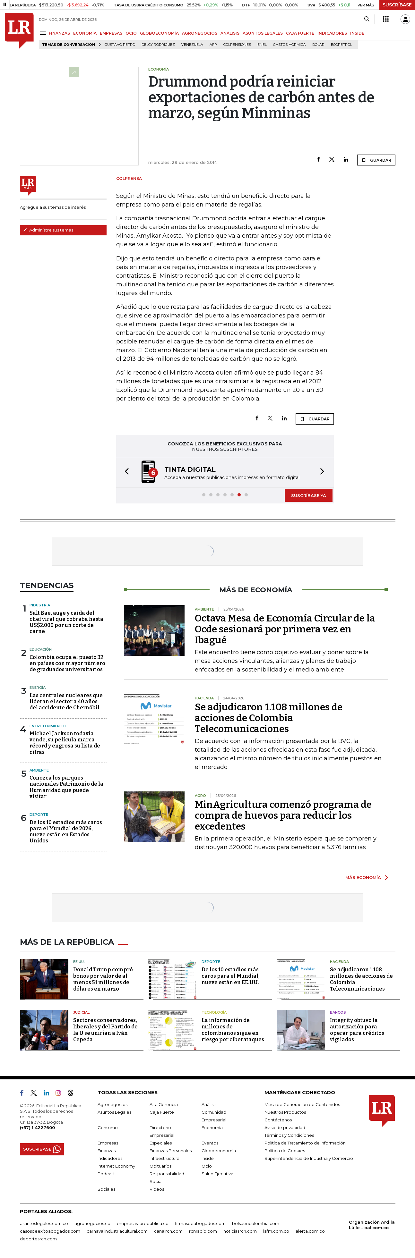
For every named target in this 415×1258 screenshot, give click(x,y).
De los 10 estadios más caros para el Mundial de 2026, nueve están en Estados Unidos (66, 831)
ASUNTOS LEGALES (263, 33)
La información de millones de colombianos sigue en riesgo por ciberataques (233, 1030)
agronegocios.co (92, 1223)
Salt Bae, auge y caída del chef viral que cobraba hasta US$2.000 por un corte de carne (66, 622)
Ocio (207, 1166)
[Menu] (44, 33)
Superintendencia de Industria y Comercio (308, 1158)
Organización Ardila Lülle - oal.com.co (372, 1225)
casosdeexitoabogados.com (50, 1231)
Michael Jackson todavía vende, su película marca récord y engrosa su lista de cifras (65, 742)
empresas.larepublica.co (143, 1223)
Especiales (161, 1142)
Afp (213, 45)
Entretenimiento (48, 726)
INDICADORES (332, 33)
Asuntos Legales (114, 1112)
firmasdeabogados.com (200, 1223)
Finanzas (107, 1150)
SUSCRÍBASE (397, 5)
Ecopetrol (341, 45)
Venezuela (192, 45)
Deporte (39, 814)
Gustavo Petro (120, 45)
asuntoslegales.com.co (44, 1223)
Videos (157, 1189)
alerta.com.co (310, 1231)
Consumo (108, 1127)
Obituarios (160, 1166)
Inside (208, 1158)
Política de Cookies (284, 1150)
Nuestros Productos (285, 1112)
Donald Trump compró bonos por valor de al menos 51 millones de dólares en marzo (103, 979)
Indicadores (110, 1158)
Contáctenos (278, 1119)
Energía (38, 687)
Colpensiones (237, 45)
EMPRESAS (111, 33)
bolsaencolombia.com (255, 1223)
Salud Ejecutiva (217, 1173)
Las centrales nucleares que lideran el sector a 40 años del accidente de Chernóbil (66, 701)
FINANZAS (59, 33)
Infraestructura (164, 1158)
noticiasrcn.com (240, 1231)
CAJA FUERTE (300, 33)
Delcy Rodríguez (158, 45)
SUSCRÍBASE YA (308, 495)
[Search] (366, 19)
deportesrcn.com (38, 1238)
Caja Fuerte (162, 1112)
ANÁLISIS (229, 33)
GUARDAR (376, 160)
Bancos (338, 1012)
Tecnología (214, 1012)
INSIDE (357, 33)
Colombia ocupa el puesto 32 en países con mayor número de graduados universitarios (67, 663)
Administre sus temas (48, 229)
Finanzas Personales (171, 1150)
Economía (212, 1127)
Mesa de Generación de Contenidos (302, 1104)
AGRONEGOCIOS (199, 33)
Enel (262, 45)
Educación (41, 649)
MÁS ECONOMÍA (363, 877)
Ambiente (39, 770)
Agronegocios (112, 1104)
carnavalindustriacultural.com (117, 1231)
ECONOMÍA (85, 33)
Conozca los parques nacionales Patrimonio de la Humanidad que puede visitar (66, 787)
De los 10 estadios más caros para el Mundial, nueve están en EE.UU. (231, 976)
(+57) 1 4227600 (37, 1127)
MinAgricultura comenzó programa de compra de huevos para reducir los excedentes (283, 815)
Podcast (106, 1173)
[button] (125, 472)
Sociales (106, 1189)
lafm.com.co (276, 1231)
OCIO (131, 33)
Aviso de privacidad (284, 1127)
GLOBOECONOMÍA (159, 33)
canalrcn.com (168, 1231)
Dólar (318, 45)
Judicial (81, 1012)
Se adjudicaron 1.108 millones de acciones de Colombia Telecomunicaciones (268, 718)
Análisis (209, 1104)
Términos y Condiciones (289, 1135)
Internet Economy (116, 1166)
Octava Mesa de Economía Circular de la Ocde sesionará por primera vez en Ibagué (285, 629)
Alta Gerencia (164, 1104)
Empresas (108, 1142)
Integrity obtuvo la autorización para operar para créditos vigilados (357, 1030)
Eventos (210, 1142)
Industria (40, 605)
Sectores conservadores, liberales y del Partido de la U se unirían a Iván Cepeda (105, 1030)
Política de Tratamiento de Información (305, 1142)
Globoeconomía (219, 1150)
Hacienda (339, 961)
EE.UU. (79, 961)
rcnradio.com (203, 1231)
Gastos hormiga (289, 45)
